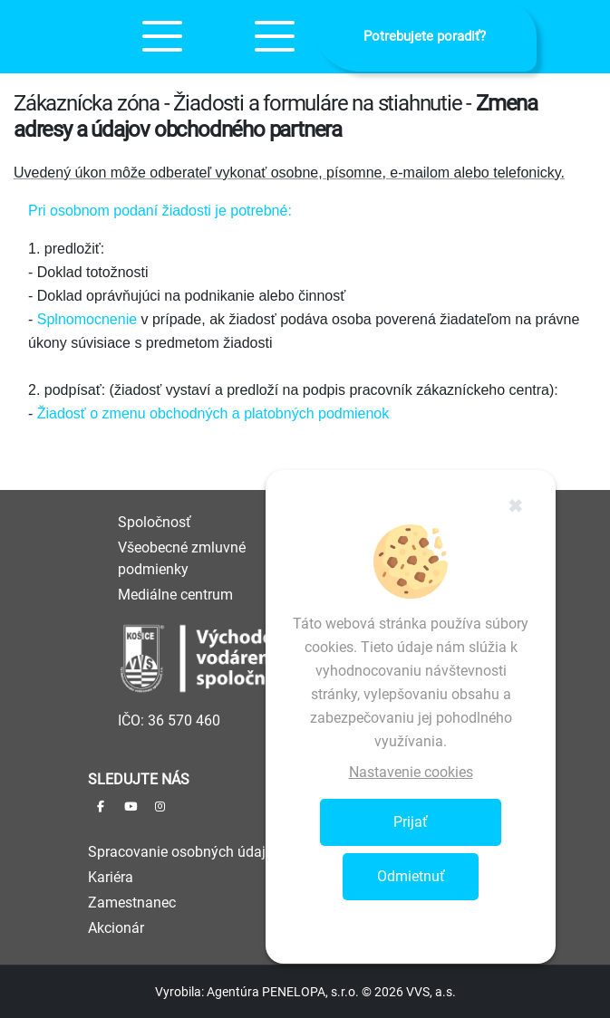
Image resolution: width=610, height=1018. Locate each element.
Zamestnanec (132, 902)
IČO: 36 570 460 (169, 720)
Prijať (410, 822)
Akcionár (116, 927)
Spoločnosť (154, 522)
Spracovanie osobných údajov (184, 851)
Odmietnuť (411, 876)
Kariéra (110, 877)
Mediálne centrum (175, 594)
